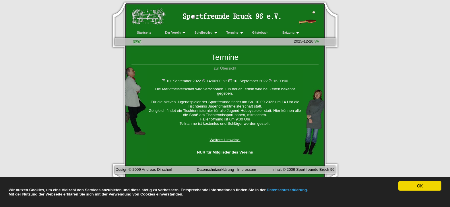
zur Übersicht (225, 68)
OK (420, 186)
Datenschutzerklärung (287, 190)
